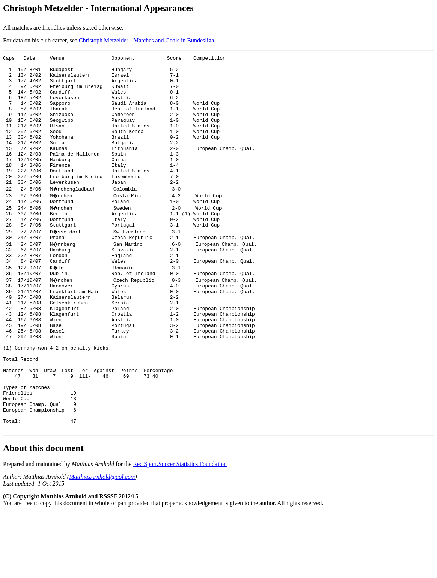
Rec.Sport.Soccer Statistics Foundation (180, 529)
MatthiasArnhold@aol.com (102, 542)
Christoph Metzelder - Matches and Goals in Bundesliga (146, 40)
